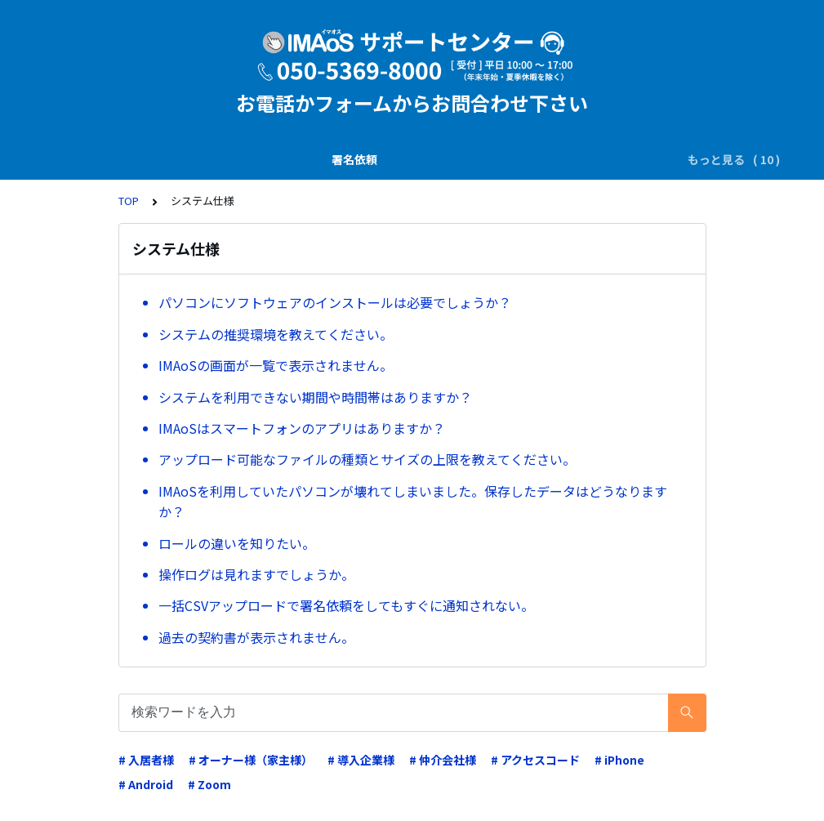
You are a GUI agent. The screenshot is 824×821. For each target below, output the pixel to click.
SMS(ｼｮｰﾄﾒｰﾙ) (283, 159)
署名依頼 (110, 159)
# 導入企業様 (360, 760)
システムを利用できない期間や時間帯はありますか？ (315, 397)
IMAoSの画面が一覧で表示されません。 (275, 365)
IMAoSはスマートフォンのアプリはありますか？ (301, 428)
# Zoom (209, 784)
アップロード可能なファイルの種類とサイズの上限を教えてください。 (367, 459)
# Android (145, 784)
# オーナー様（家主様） (251, 760)
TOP (128, 200)
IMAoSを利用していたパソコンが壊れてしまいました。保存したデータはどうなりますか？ (412, 501)
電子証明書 (600, 159)
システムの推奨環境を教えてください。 (275, 334)
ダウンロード (446, 159)
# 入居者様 (146, 760)
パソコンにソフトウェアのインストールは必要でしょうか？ (334, 302)
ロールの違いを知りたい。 (236, 543)
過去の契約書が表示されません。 (256, 637)
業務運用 (526, 159)
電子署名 (366, 159)
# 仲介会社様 (442, 760)
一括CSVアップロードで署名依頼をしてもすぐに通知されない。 (346, 605)
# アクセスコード (535, 760)
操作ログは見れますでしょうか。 (256, 574)
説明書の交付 (190, 159)
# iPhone (619, 760)
